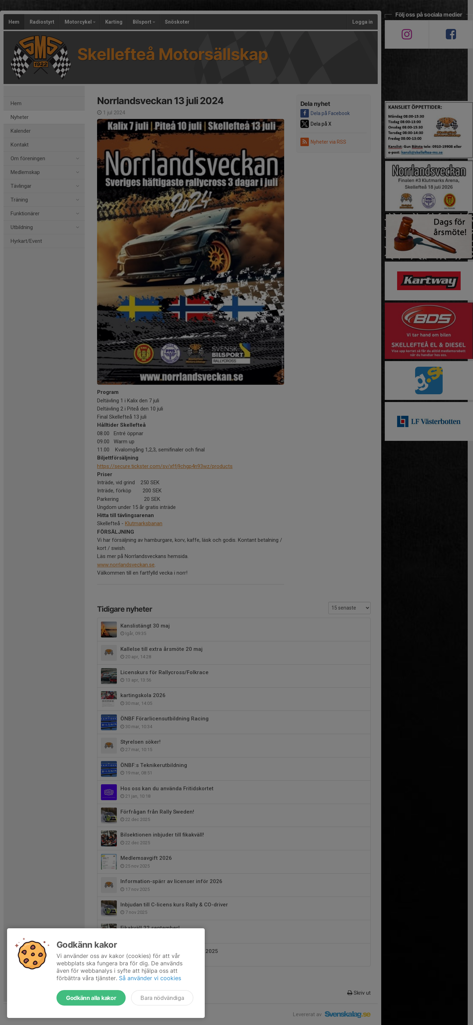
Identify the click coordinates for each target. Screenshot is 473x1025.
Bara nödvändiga (162, 997)
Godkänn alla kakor (91, 997)
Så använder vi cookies (150, 978)
